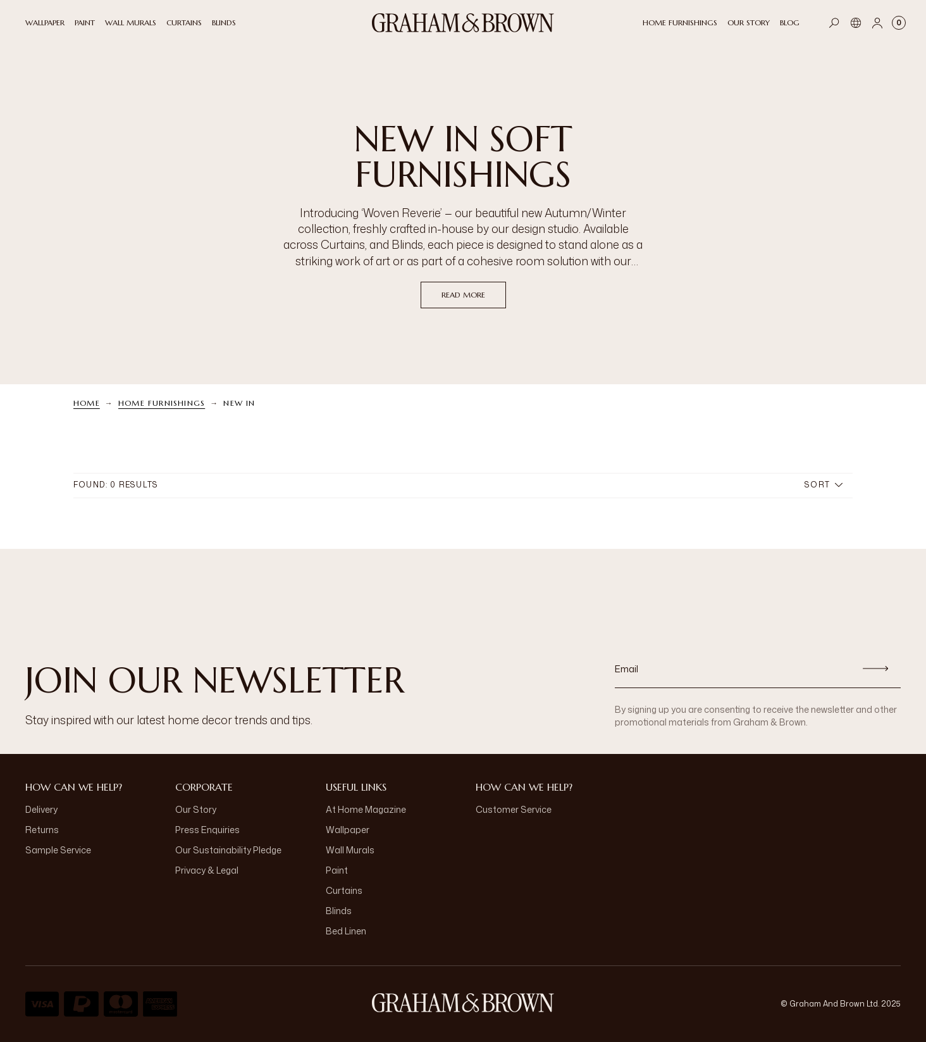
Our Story (195, 809)
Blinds (339, 911)
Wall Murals (350, 850)
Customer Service (514, 809)
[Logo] (463, 22)
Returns (42, 830)
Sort (824, 484)
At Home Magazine (366, 809)
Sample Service (58, 850)
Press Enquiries (207, 830)
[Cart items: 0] (899, 23)
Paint (337, 870)
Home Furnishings (161, 403)
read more (463, 294)
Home (86, 403)
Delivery (41, 809)
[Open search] (834, 23)
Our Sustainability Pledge (228, 850)
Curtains (344, 890)
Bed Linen (346, 931)
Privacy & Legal (206, 870)
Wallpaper (347, 830)
